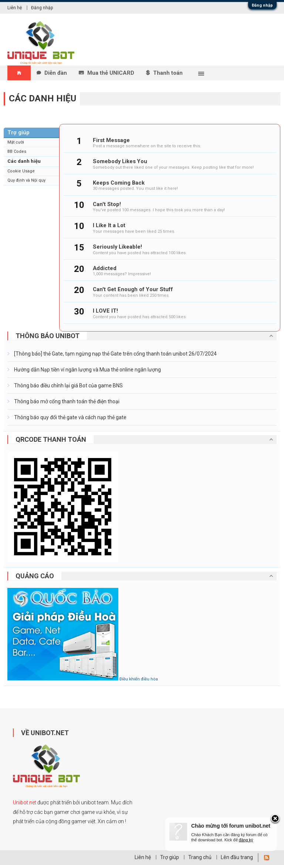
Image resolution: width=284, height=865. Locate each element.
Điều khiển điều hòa (138, 679)
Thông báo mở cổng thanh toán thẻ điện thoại (66, 401)
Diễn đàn (55, 73)
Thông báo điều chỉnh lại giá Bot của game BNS (68, 385)
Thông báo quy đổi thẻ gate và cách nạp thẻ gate (69, 417)
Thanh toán (168, 73)
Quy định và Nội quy (26, 180)
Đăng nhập (262, 5)
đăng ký (246, 840)
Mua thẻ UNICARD (110, 73)
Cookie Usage (21, 171)
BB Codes (16, 151)
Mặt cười (15, 142)
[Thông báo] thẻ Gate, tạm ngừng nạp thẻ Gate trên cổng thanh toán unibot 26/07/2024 (115, 354)
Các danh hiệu (24, 161)
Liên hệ (14, 7)
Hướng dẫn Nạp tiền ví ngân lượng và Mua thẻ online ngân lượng (87, 370)
